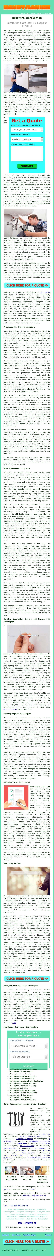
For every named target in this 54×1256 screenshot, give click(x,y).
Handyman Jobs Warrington (34, 1195)
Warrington (22, 263)
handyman (23, 97)
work (43, 252)
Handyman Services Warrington (21, 1027)
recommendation (10, 112)
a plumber (40, 1148)
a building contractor (40, 1141)
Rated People (14, 187)
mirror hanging (10, 710)
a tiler (46, 1150)
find (11, 990)
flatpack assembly (25, 819)
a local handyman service (26, 1018)
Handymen (20, 44)
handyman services (28, 311)
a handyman (45, 33)
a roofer (46, 1143)
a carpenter (21, 1150)
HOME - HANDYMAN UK (27, 1223)
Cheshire (21, 850)
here (14, 1023)
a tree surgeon (27, 1153)
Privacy (48, 1235)
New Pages (16, 1235)
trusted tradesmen (24, 105)
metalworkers (9, 1148)
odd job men (9, 49)
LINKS (27, 13)
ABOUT (33, 13)
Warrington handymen (13, 245)
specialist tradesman (23, 259)
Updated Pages (29, 1235)
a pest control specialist (33, 1136)
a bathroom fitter (24, 1139)
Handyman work (10, 292)
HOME (22, 13)
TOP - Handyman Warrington (16, 1205)
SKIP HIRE (22, 1143)
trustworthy (39, 270)
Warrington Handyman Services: (18, 30)
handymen (8, 61)
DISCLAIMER (47, 13)
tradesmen (34, 100)
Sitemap (5, 1235)
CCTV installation (13, 1155)
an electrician (27, 1146)
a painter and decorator (39, 1158)
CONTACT (39, 13)
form (6, 201)
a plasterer (44, 1134)
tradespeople (40, 40)
